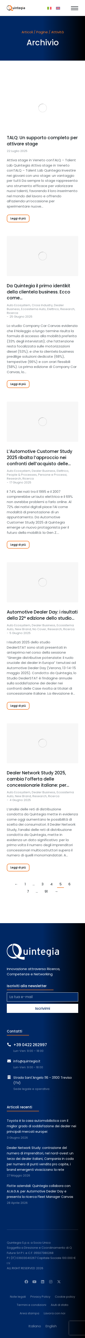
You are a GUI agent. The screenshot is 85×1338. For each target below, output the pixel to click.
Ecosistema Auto (33, 309)
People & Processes (22, 475)
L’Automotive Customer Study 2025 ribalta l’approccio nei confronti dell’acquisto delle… (39, 458)
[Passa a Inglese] (58, 8)
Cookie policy (65, 1297)
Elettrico (53, 309)
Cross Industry (42, 305)
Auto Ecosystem (18, 305)
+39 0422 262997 (30, 1045)
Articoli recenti (19, 1107)
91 (46, 891)
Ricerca (12, 313)
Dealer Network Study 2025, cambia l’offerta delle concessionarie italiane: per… (38, 779)
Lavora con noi (54, 1313)
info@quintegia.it (26, 1061)
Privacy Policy (40, 1297)
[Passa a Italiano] (49, 8)
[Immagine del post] (42, 108)
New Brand (23, 629)
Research (67, 309)
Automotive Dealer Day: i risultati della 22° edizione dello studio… (42, 615)
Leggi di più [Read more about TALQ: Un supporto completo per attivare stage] (18, 218)
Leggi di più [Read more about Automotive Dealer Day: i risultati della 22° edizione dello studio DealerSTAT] (18, 706)
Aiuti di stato (59, 1305)
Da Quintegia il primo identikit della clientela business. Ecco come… (38, 292)
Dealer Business (43, 471)
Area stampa (29, 1313)
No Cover (39, 629)
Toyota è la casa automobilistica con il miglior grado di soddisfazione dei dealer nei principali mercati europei (41, 1126)
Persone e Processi (52, 475)
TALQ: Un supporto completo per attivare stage (42, 141)
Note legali (18, 1297)
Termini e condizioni (31, 1305)
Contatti (14, 1031)
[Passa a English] (51, 1326)
